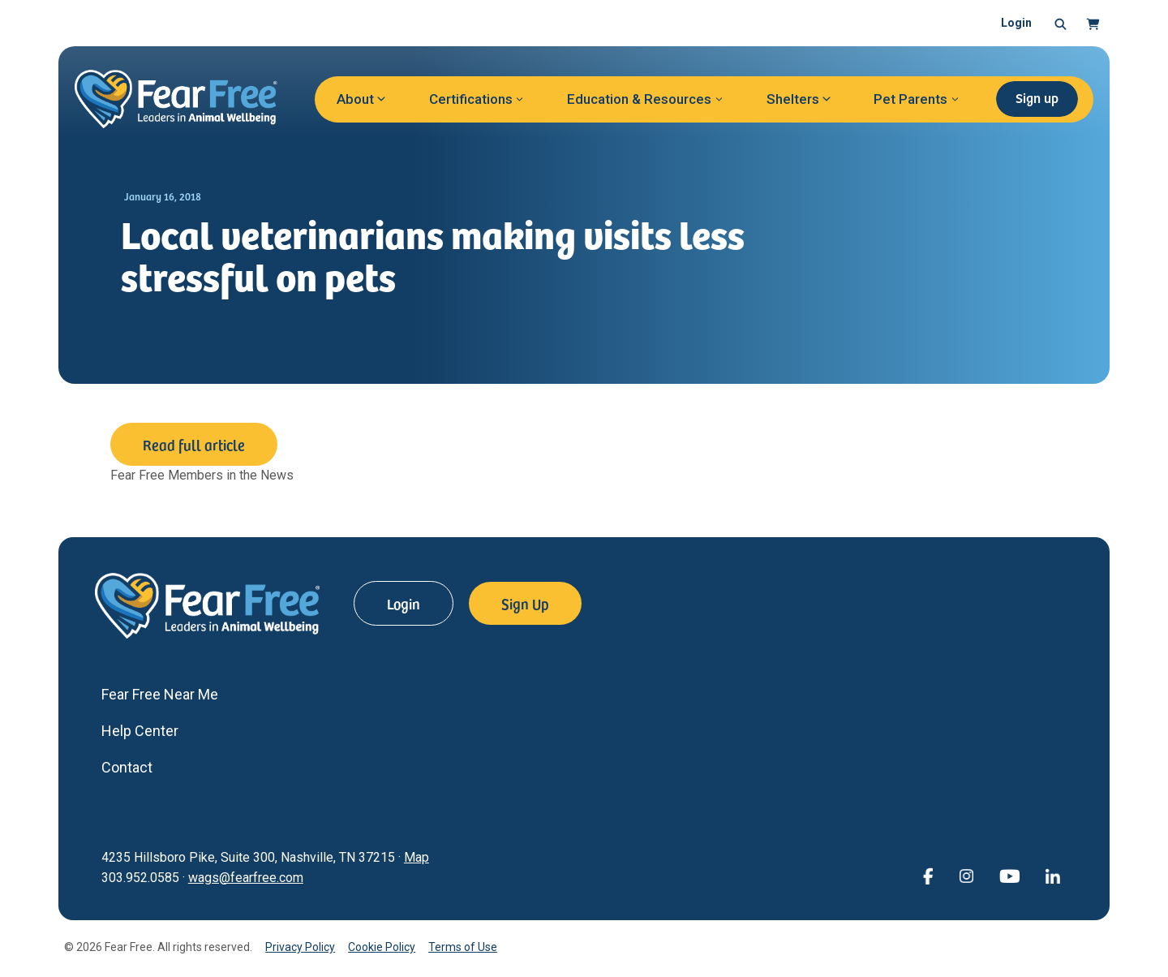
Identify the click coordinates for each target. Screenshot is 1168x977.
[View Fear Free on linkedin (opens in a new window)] (1053, 875)
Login (1016, 22)
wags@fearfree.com (245, 877)
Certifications (471, 99)
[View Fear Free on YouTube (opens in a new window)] (1009, 875)
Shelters (792, 99)
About (355, 99)
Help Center (139, 730)
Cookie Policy (381, 946)
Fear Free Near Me (159, 694)
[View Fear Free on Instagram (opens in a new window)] (966, 875)
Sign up (1037, 97)
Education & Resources (639, 99)
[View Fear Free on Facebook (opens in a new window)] (928, 875)
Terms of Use (462, 946)
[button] (1060, 23)
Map (416, 857)
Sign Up (525, 603)
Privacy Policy (300, 946)
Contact (126, 767)
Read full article (194, 444)
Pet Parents (910, 99)
